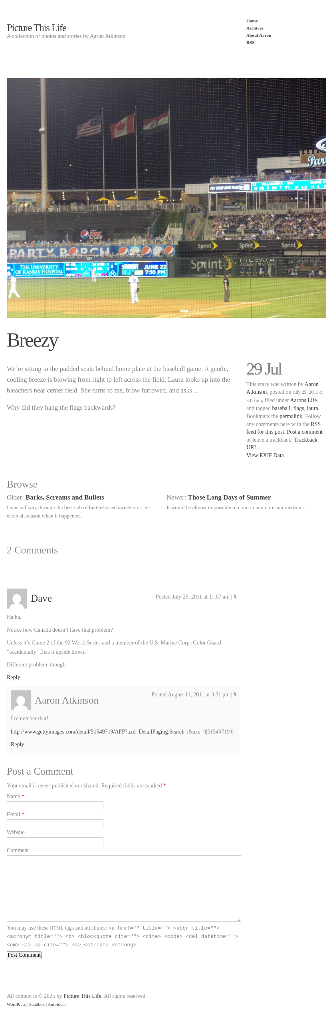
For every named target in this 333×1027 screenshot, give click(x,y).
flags (298, 408)
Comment (18, 850)
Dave (41, 598)
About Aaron (258, 35)
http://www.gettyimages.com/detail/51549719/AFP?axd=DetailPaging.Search (97, 732)
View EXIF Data (265, 455)
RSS (250, 42)
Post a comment (304, 432)
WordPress (16, 1004)
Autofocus (57, 1004)
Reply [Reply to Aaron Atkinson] (17, 744)
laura (312, 408)
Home (252, 20)
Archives (254, 28)
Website (16, 832)
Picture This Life (36, 27)
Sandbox (37, 1004)
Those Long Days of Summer (229, 497)
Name (13, 796)
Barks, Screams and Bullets (65, 497)
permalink (290, 416)
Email (13, 814)
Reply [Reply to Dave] (13, 677)
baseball (281, 408)
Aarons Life (303, 400)
